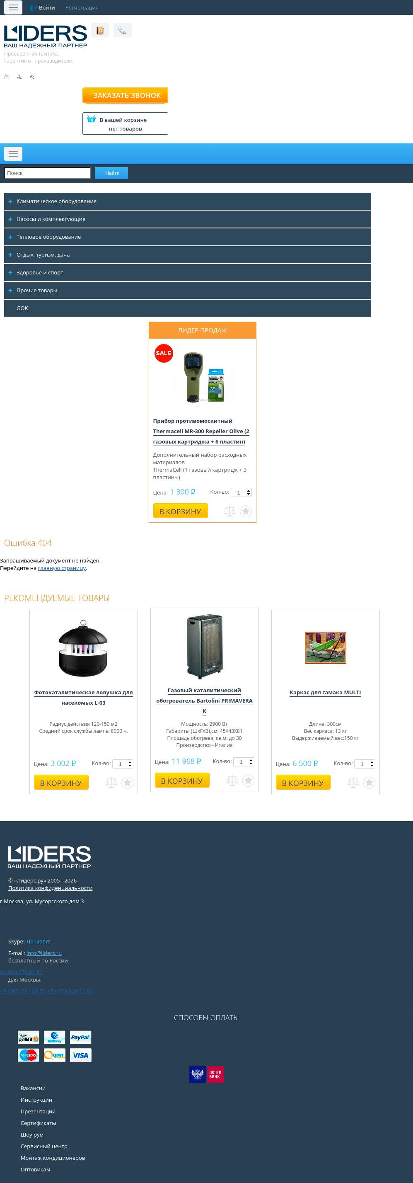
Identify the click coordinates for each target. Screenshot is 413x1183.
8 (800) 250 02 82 (21, 972)
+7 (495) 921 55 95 (70, 991)
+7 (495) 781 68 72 (23, 991)
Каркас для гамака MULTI (325, 692)
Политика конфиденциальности (50, 888)
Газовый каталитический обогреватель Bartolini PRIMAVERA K (204, 700)
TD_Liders (38, 941)
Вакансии (33, 1088)
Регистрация (82, 7)
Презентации (38, 1111)
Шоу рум (32, 1134)
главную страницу (62, 568)
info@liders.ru (44, 953)
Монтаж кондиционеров (53, 1157)
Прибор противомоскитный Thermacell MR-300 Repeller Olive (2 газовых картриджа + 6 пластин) (201, 431)
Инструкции (36, 1099)
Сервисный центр (44, 1146)
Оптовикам (35, 1169)
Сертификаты (38, 1123)
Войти (47, 7)
